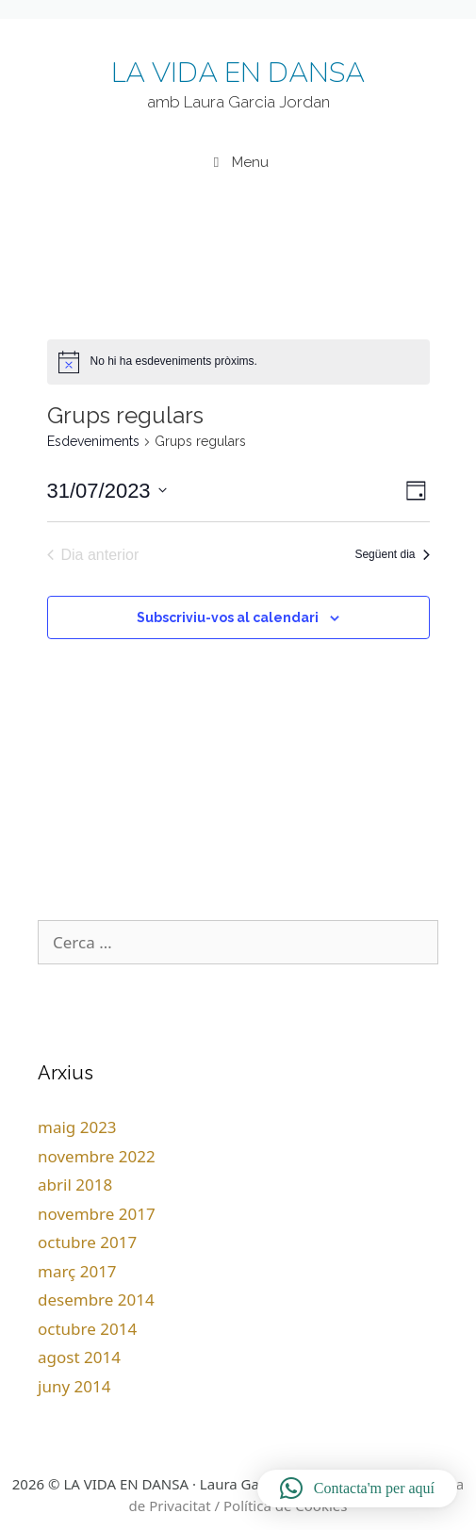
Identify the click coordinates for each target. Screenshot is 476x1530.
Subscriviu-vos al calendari (228, 617)
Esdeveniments (93, 441)
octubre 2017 (87, 1242)
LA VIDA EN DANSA (238, 73)
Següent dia (391, 554)
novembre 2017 (97, 1214)
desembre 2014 (96, 1299)
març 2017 (77, 1271)
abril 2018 (75, 1184)
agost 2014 (79, 1357)
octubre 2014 (87, 1329)
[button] (357, 1488)
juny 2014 (74, 1386)
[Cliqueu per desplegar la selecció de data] (107, 490)
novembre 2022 (97, 1156)
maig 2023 (77, 1127)
